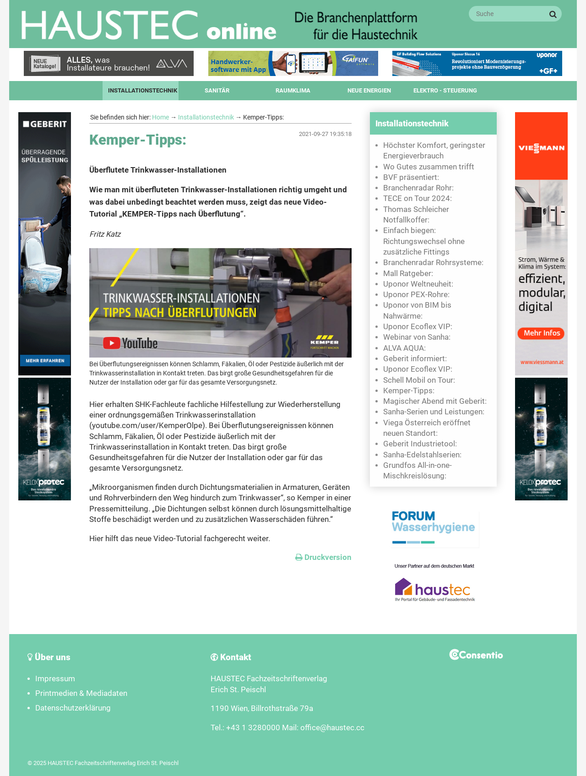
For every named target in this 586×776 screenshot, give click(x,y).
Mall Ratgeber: (408, 273)
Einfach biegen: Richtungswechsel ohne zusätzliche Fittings (424, 241)
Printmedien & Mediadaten (81, 693)
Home (160, 117)
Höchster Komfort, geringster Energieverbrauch (434, 150)
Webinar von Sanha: (416, 337)
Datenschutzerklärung (73, 708)
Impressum (55, 678)
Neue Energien (369, 90)
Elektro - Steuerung (445, 90)
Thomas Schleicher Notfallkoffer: (416, 214)
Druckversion (323, 557)
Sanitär (217, 90)
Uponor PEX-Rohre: (416, 294)
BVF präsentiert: (411, 177)
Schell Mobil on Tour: (419, 380)
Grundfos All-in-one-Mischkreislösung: (417, 470)
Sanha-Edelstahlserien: (422, 454)
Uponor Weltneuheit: (418, 284)
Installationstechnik (142, 90)
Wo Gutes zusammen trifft (428, 167)
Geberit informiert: (415, 358)
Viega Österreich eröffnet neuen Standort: (427, 428)
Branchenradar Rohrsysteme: (433, 262)
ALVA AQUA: (404, 348)
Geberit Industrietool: (420, 444)
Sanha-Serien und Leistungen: (433, 411)
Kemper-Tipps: (408, 390)
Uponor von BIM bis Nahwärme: (417, 310)
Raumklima (293, 90)
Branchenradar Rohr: (418, 188)
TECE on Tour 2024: (417, 198)
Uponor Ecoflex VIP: (417, 326)
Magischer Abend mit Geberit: (435, 401)
